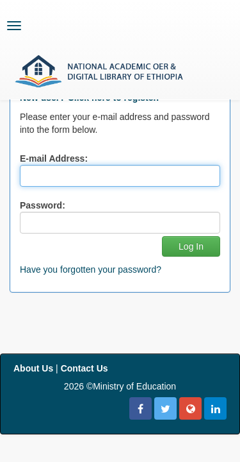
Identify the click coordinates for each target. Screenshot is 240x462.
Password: (42, 205)
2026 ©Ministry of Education (120, 386)
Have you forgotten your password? (90, 269)
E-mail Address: (54, 158)
